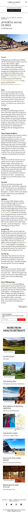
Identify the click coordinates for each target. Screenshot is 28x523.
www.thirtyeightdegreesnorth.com (11, 80)
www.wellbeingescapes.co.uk (15, 77)
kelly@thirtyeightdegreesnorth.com (11, 84)
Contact (5, 499)
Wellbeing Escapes (6, 284)
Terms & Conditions (20, 499)
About (10, 499)
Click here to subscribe (14, 10)
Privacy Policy (14, 501)
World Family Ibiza (6, 212)
